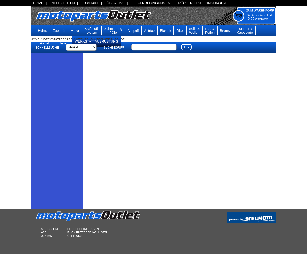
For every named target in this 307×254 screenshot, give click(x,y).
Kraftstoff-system (91, 30)
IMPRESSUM (49, 229)
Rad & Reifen (210, 30)
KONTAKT (91, 3)
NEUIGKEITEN (63, 3)
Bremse (225, 31)
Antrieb (149, 31)
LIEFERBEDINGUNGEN (152, 3)
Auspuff (133, 31)
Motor (75, 31)
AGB (43, 232)
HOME (38, 3)
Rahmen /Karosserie (245, 30)
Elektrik (165, 31)
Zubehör (59, 31)
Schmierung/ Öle (113, 30)
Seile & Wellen (194, 30)
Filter (180, 31)
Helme (42, 31)
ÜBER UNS (115, 3)
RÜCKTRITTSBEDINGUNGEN (202, 3)
